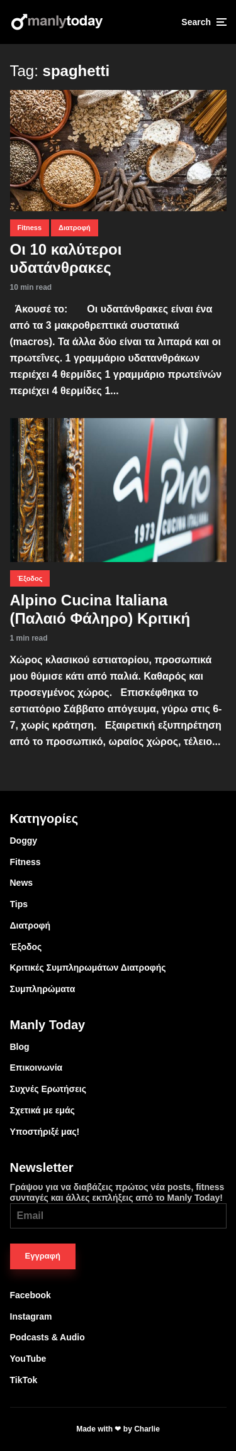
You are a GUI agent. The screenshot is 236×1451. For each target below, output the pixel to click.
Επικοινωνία (36, 1067)
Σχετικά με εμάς (42, 1110)
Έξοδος (30, 578)
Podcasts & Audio (47, 1337)
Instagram (31, 1316)
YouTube (28, 1359)
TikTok (24, 1380)
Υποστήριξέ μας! (45, 1132)
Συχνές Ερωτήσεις (48, 1089)
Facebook (30, 1295)
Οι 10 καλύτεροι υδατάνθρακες (66, 258)
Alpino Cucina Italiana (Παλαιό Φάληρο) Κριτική (100, 609)
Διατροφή (75, 227)
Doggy (24, 841)
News (21, 883)
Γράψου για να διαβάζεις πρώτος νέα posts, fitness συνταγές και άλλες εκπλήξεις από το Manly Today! (118, 1205)
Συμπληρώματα (43, 989)
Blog (20, 1047)
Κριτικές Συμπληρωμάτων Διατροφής (88, 968)
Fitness (30, 227)
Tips (19, 904)
